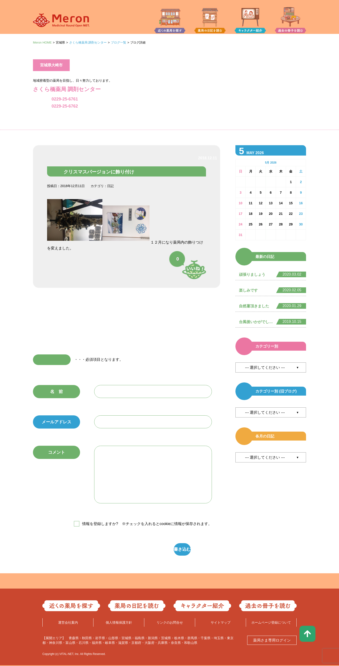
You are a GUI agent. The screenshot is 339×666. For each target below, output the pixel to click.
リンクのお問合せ (170, 623)
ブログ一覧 (118, 42)
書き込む (149, 549)
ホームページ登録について (271, 623)
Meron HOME (42, 42)
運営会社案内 (68, 623)
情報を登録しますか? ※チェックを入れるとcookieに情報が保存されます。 (147, 524)
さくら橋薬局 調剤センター (88, 42)
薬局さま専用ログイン (272, 641)
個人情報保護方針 (119, 623)
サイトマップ (220, 623)
